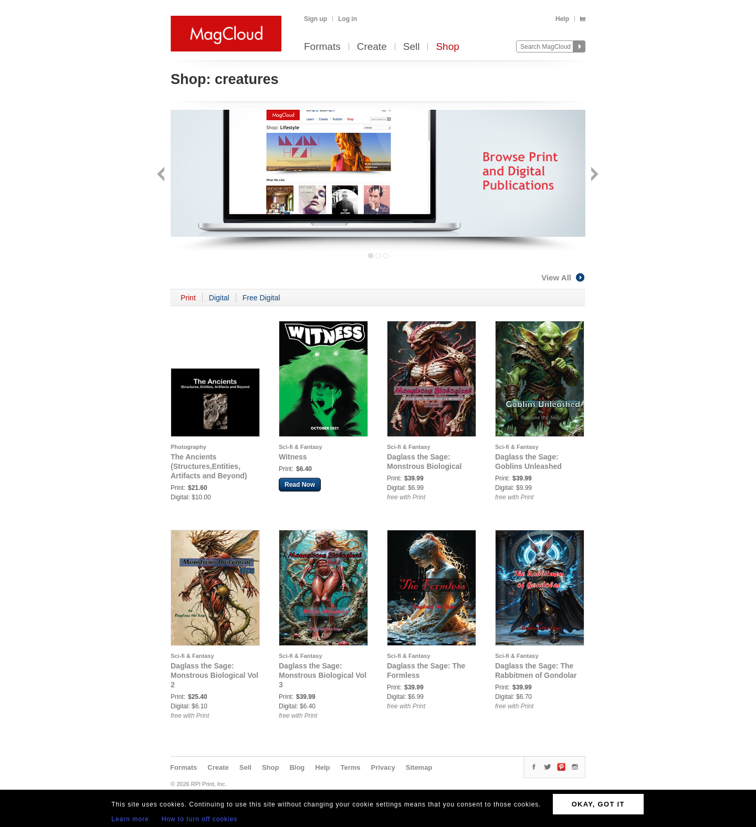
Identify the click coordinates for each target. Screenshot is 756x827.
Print (188, 298)
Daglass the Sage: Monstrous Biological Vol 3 (322, 675)
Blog (296, 767)
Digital (219, 298)
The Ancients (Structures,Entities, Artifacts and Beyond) (209, 466)
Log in (347, 19)
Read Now (300, 484)
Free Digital (261, 298)
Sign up (315, 19)
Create (372, 47)
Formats (322, 47)
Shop (447, 47)
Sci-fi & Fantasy (300, 447)
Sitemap (419, 767)
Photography (188, 447)
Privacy (383, 767)
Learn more (130, 819)
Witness (293, 457)
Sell (411, 47)
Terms (350, 767)
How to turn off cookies (200, 819)
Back (162, 175)
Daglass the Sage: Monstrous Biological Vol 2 (214, 675)
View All (563, 277)
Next (593, 175)
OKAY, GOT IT (598, 804)
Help (562, 19)
